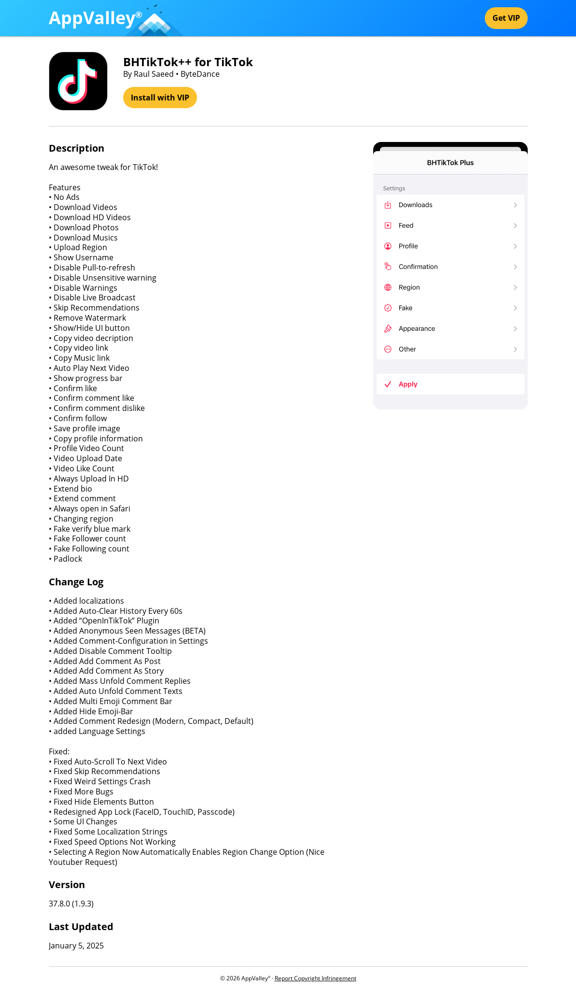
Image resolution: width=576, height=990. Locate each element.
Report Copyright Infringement (315, 978)
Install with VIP (160, 97)
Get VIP (506, 18)
